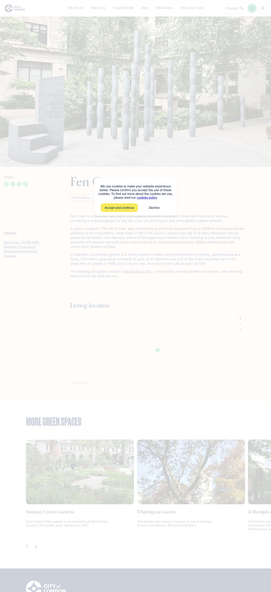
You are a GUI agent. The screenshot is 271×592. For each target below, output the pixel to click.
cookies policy (147, 197)
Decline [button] (154, 208)
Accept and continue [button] (119, 208)
